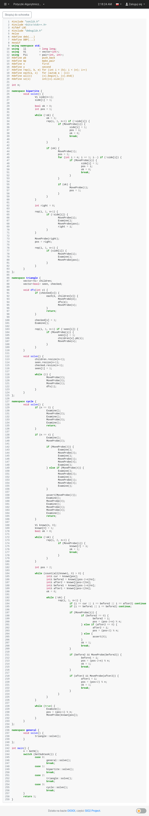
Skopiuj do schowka (17, 14)
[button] (28, 4)
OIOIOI (71, 810)
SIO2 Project (92, 810)
